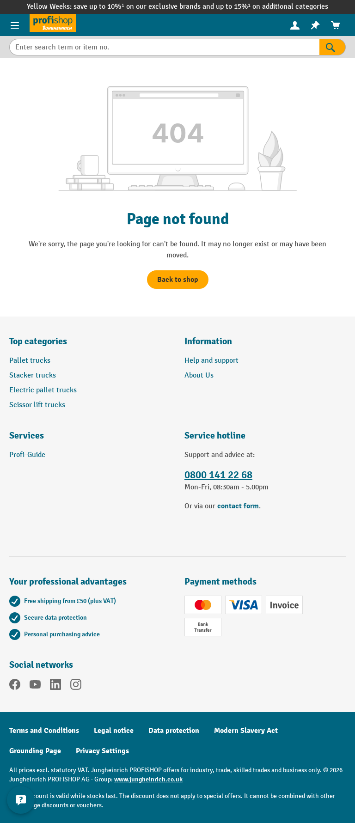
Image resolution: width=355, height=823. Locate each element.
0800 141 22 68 (218, 475)
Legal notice (114, 730)
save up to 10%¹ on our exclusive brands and (144, 6)
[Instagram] (75, 686)
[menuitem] (295, 25)
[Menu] (15, 25)
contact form (238, 506)
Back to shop (177, 279)
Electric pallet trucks (43, 390)
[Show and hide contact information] (21, 800)
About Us (199, 375)
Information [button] (208, 341)
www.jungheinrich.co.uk (148, 779)
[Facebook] (14, 686)
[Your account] (295, 25)
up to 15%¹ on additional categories (272, 6)
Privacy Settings (102, 751)
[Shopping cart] (335, 25)
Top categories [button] (38, 341)
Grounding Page (35, 751)
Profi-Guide (27, 455)
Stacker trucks (32, 375)
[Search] (332, 47)
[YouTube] (35, 686)
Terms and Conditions (44, 730)
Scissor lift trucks (37, 405)
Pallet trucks (29, 360)
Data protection (173, 730)
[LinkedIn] (55, 686)
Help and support (211, 360)
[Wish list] (315, 25)
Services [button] (26, 435)
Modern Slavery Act (246, 730)
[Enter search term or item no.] (164, 47)
